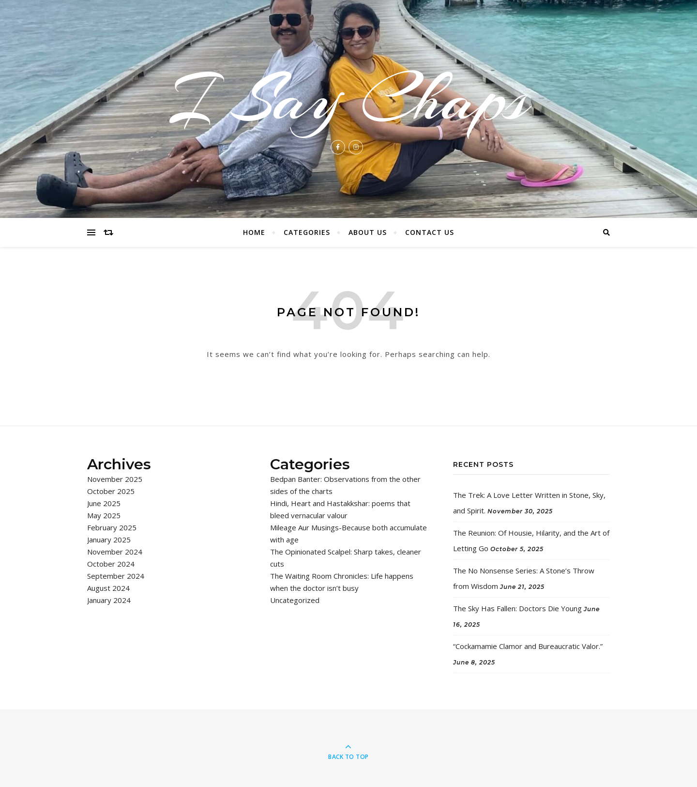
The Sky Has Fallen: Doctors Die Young (517, 608)
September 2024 (115, 576)
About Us (367, 232)
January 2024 (109, 600)
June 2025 (104, 503)
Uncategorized (294, 600)
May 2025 (104, 515)
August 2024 (108, 588)
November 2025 (114, 479)
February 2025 (111, 527)
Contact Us (429, 232)
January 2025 (109, 539)
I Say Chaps (348, 98)
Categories (307, 232)
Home (254, 232)
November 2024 (114, 551)
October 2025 (111, 491)
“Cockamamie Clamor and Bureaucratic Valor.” (528, 646)
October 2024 (111, 564)
